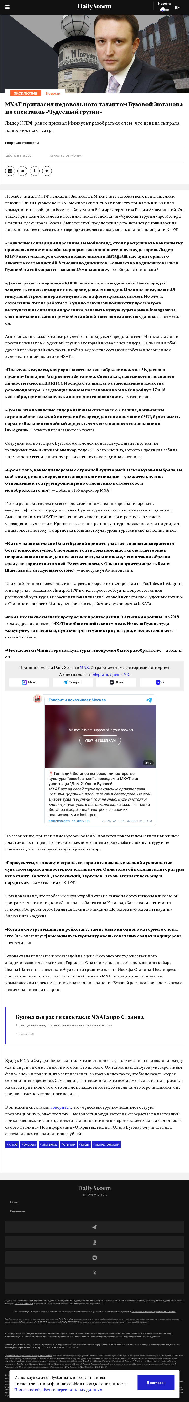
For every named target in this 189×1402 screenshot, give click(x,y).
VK (126, 675)
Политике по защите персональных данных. (154, 1311)
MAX (84, 668)
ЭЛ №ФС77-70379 (24, 1303)
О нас (14, 1202)
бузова (28, 1144)
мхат (84, 1144)
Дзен (114, 675)
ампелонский (106, 1144)
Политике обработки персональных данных (58, 1390)
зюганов (48, 1144)
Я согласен (156, 1382)
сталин (68, 1144)
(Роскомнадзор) (162, 1300)
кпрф (12, 1144)
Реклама (17, 1211)
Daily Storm (94, 7)
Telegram (99, 675)
